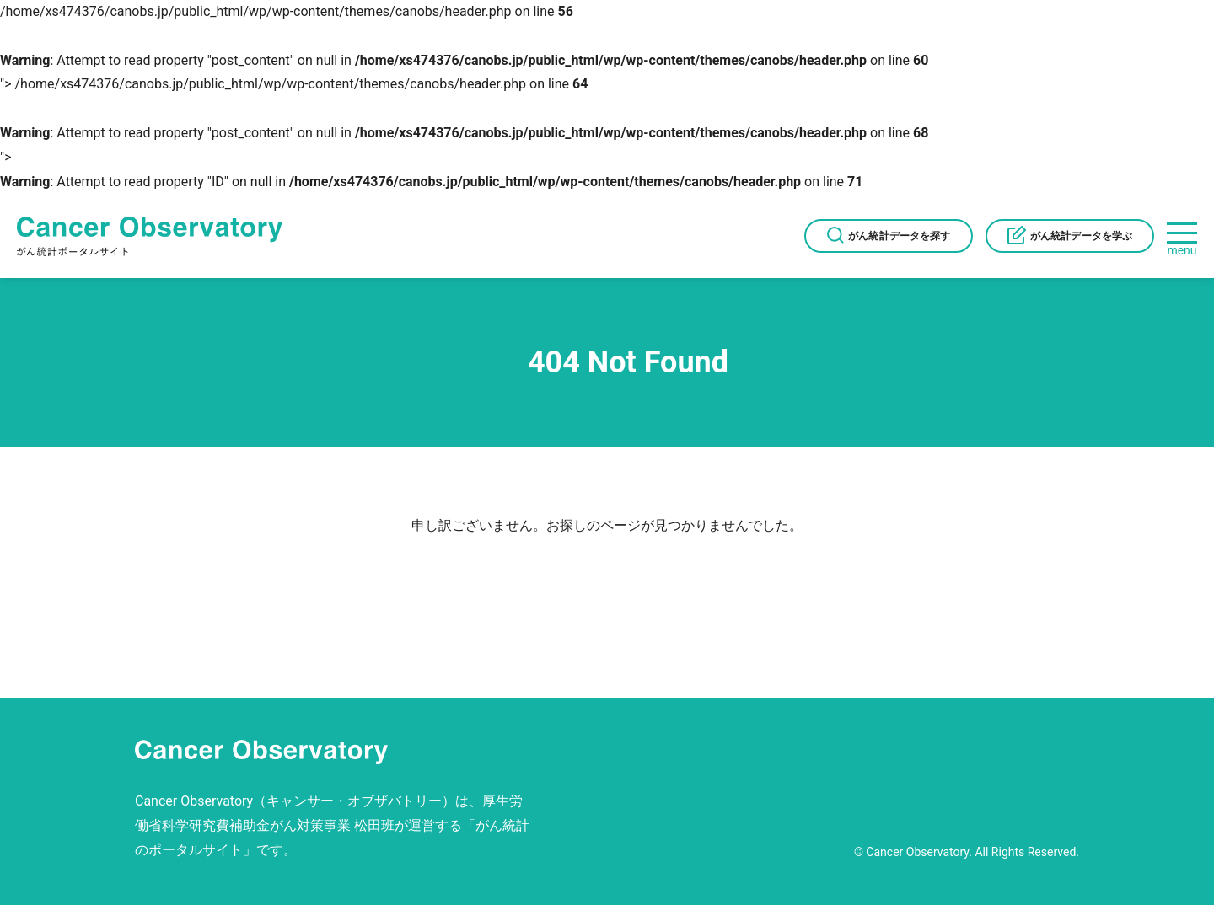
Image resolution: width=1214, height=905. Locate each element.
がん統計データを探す (899, 236)
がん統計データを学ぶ (1081, 236)
